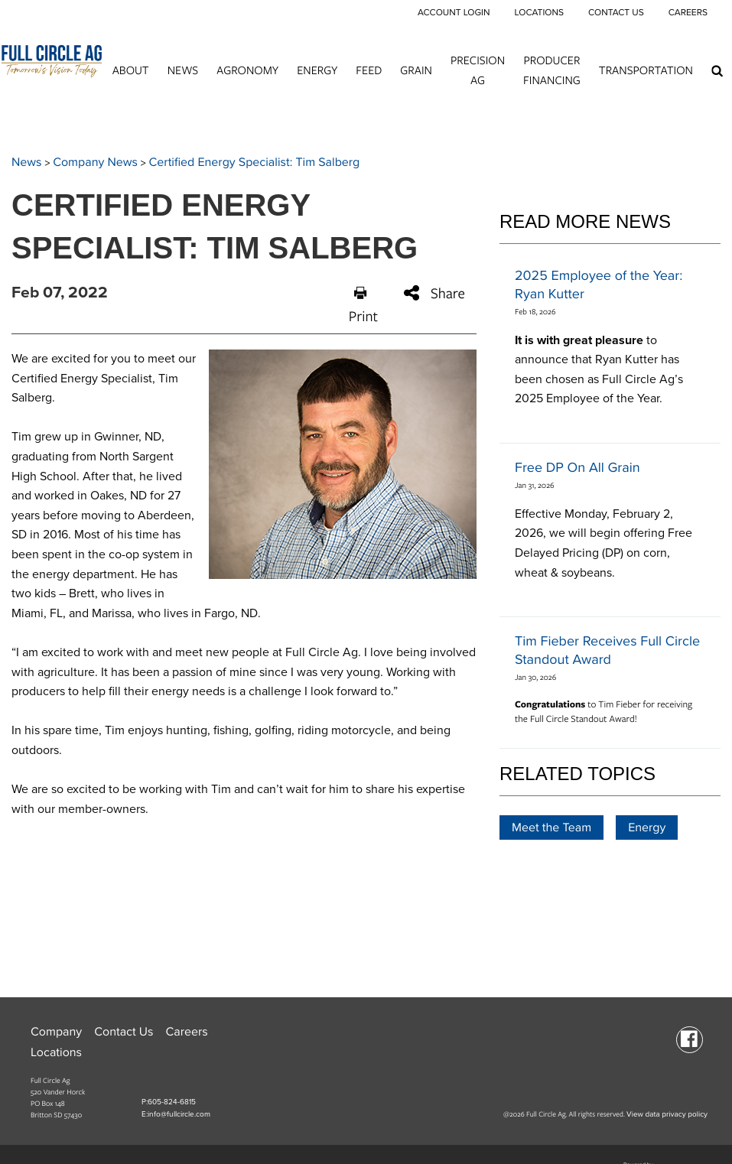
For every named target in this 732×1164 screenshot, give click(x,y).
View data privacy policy (667, 1114)
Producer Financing (552, 70)
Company (56, 1031)
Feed (369, 70)
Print (363, 305)
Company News (95, 162)
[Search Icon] (717, 70)
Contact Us (616, 13)
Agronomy (247, 70)
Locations (538, 13)
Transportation (646, 70)
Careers (688, 13)
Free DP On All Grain (577, 468)
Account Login (454, 13)
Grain (416, 70)
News (183, 70)
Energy (317, 70)
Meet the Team (551, 827)
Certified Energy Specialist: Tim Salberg (254, 162)
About (130, 70)
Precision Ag (478, 70)
